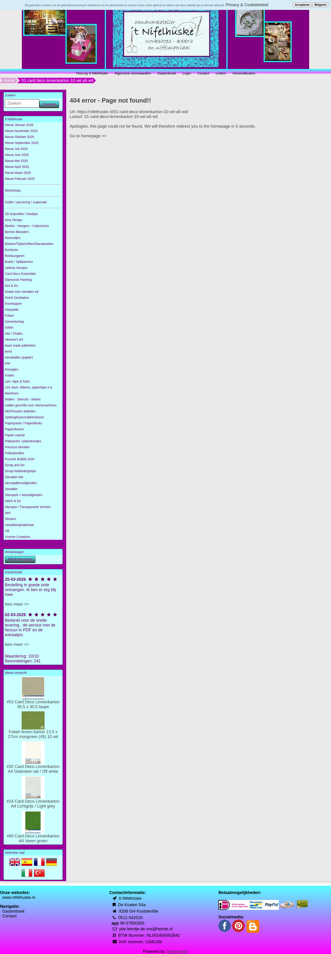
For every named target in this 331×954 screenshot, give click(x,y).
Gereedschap (14, 321)
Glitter (9, 327)
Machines (12, 393)
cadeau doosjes (16, 268)
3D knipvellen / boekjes (21, 214)
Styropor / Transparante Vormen (28, 507)
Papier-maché (15, 435)
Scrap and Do (15, 465)
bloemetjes (12, 238)
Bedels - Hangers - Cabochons (27, 226)
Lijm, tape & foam (17, 381)
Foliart (9, 315)
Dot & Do (11, 285)
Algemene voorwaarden (132, 73)
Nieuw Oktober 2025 (19, 137)
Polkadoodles (14, 453)
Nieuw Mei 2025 (16, 161)
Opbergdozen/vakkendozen (24, 417)
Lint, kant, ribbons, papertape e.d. (29, 387)
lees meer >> (17, 604)
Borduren (11, 250)
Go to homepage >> (88, 136)
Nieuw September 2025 (21, 143)
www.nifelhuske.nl (18, 897)
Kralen (9, 375)
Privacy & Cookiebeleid (247, 5)
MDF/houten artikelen (20, 411)
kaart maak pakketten (20, 345)
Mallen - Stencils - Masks (23, 399)
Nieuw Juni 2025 (17, 155)
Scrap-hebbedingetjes (20, 471)
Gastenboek (166, 73)
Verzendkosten (243, 73)
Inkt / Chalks (14, 333)
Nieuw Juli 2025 (16, 149)
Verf (8, 513)
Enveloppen (13, 303)
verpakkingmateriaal (19, 525)
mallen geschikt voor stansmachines (31, 405)
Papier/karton (14, 429)
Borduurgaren (15, 256)
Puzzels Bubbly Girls (19, 459)
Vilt (7, 531)
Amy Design (13, 220)
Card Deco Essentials (20, 274)
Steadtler (11, 489)
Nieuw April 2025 (17, 167)
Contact (203, 73)
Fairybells (12, 309)
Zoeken (49, 104)
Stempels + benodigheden (23, 495)
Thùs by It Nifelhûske (92, 73)
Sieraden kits (14, 477)
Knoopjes (11, 369)
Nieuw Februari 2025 (20, 179)
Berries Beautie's (17, 232)
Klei (7, 363)
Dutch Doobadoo (17, 297)
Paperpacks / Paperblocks (23, 423)
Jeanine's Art (14, 339)
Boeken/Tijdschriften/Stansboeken (29, 244)
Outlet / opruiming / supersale (26, 202)
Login (187, 73)
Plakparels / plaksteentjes (23, 441)
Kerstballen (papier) (19, 357)
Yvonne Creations (17, 537)
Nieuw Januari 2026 (19, 125)
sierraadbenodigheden (21, 483)
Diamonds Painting (18, 280)
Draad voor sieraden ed (21, 291)
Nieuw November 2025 (21, 131)
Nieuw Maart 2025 (18, 173)
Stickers (10, 519)
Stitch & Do (13, 501)
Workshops (13, 190)
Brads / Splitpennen (19, 262)
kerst (8, 351)
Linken (221, 73)
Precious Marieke (17, 447)
